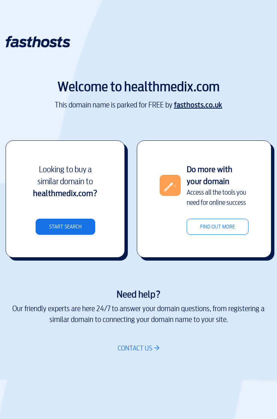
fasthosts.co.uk (198, 105)
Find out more (217, 227)
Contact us (135, 348)
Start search (65, 227)
